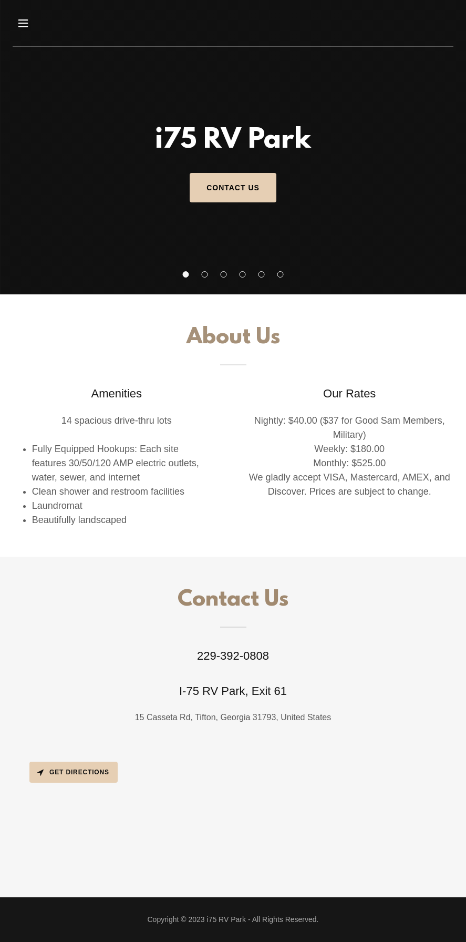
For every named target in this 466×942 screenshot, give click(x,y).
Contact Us (233, 187)
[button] (186, 274)
